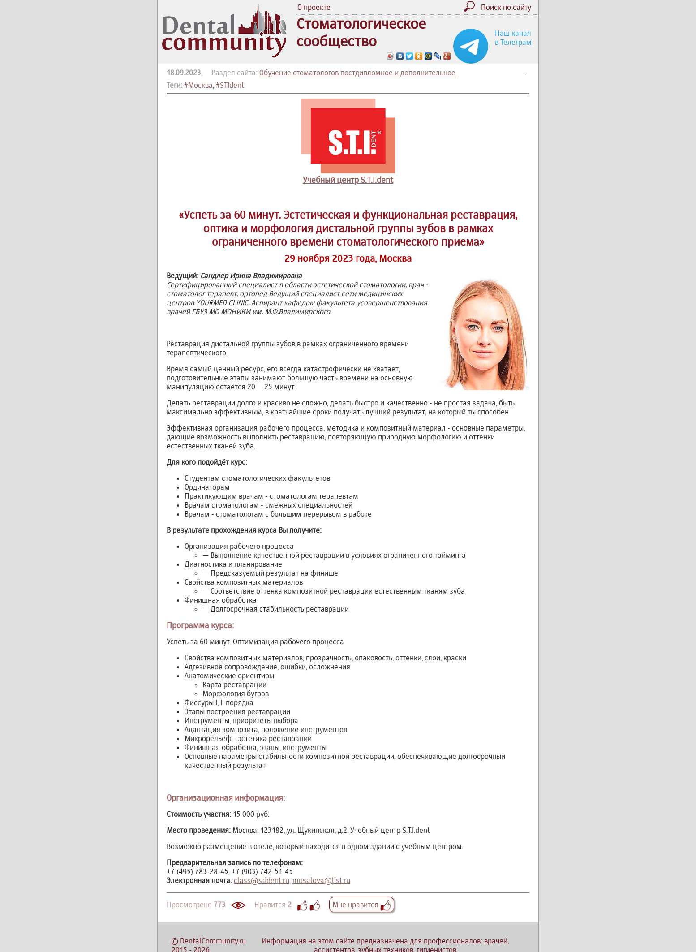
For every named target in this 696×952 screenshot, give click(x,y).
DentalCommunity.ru (213, 940)
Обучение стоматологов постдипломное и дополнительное (357, 72)
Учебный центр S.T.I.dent (348, 180)
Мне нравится (361, 904)
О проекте (314, 7)
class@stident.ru (261, 880)
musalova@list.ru (321, 880)
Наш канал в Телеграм (513, 38)
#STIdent (230, 85)
